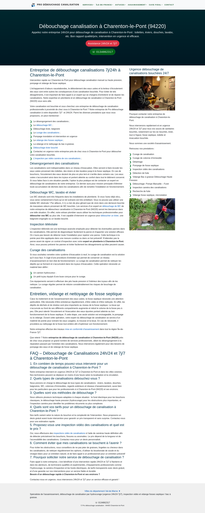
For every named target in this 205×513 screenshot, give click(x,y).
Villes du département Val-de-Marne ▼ (103, 491)
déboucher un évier (110, 215)
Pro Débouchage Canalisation (58, 5)
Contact (169, 5)
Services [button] (88, 5)
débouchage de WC (111, 206)
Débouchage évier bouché (45, 148)
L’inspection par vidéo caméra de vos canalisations (56, 158)
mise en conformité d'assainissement (82, 329)
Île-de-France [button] (104, 5)
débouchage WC (44, 125)
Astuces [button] (119, 5)
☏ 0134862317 (102, 51)
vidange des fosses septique (49, 140)
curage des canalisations (47, 133)
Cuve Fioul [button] (155, 5)
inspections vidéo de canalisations (69, 433)
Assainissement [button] (137, 5)
